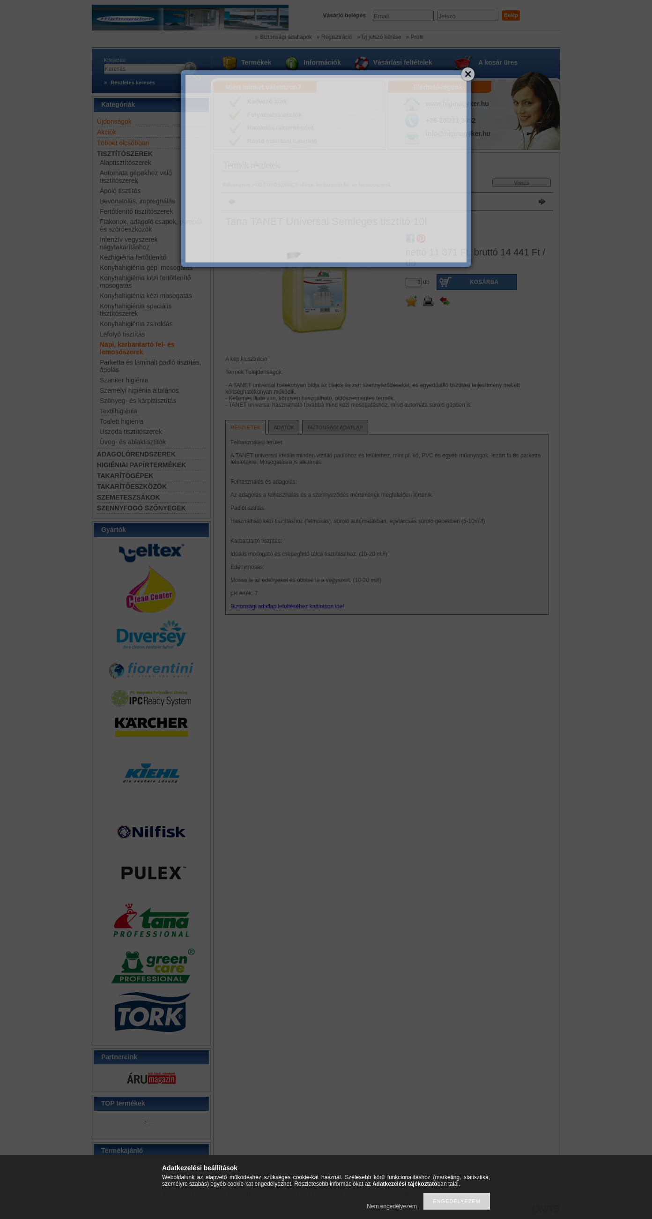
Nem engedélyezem (392, 1206)
